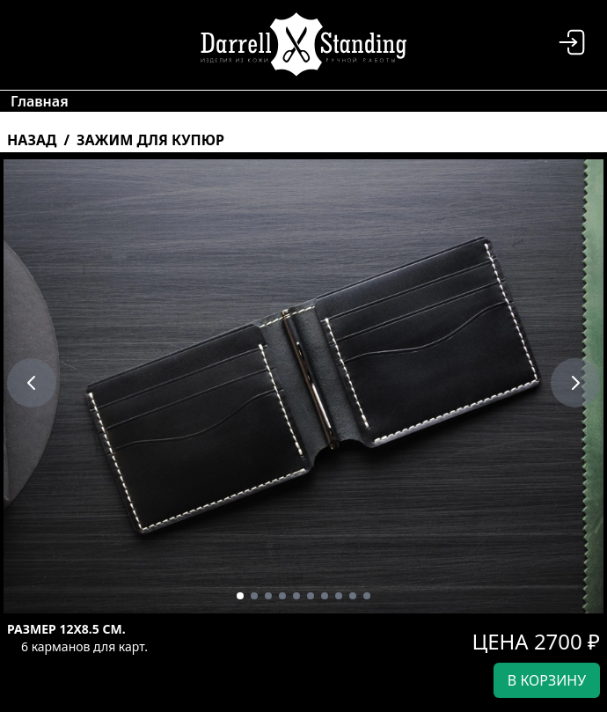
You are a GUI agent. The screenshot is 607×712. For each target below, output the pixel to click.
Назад (31, 140)
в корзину (547, 680)
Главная (40, 101)
